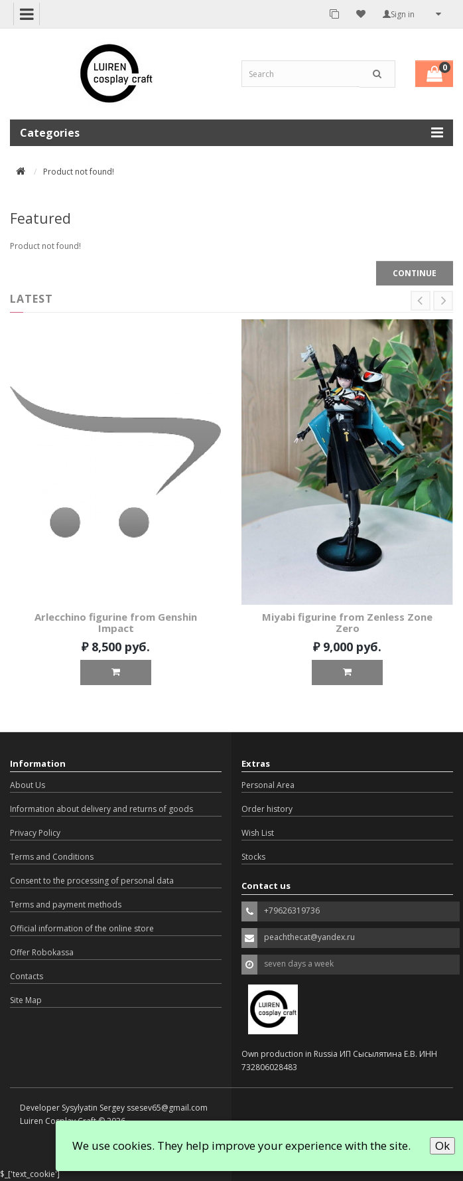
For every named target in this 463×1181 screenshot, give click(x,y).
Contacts (26, 976)
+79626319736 (292, 910)
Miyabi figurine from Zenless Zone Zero (347, 622)
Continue (414, 273)
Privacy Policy (35, 832)
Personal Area (268, 785)
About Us (27, 785)
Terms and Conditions (52, 856)
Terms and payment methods (65, 904)
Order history (267, 809)
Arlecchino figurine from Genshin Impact (115, 622)
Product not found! (78, 171)
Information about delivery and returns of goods (101, 809)
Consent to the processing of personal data (92, 880)
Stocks (253, 856)
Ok (442, 1145)
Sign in (399, 14)
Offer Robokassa (42, 952)
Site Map (26, 1000)
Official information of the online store (82, 928)
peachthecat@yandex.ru (309, 937)
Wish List (257, 832)
